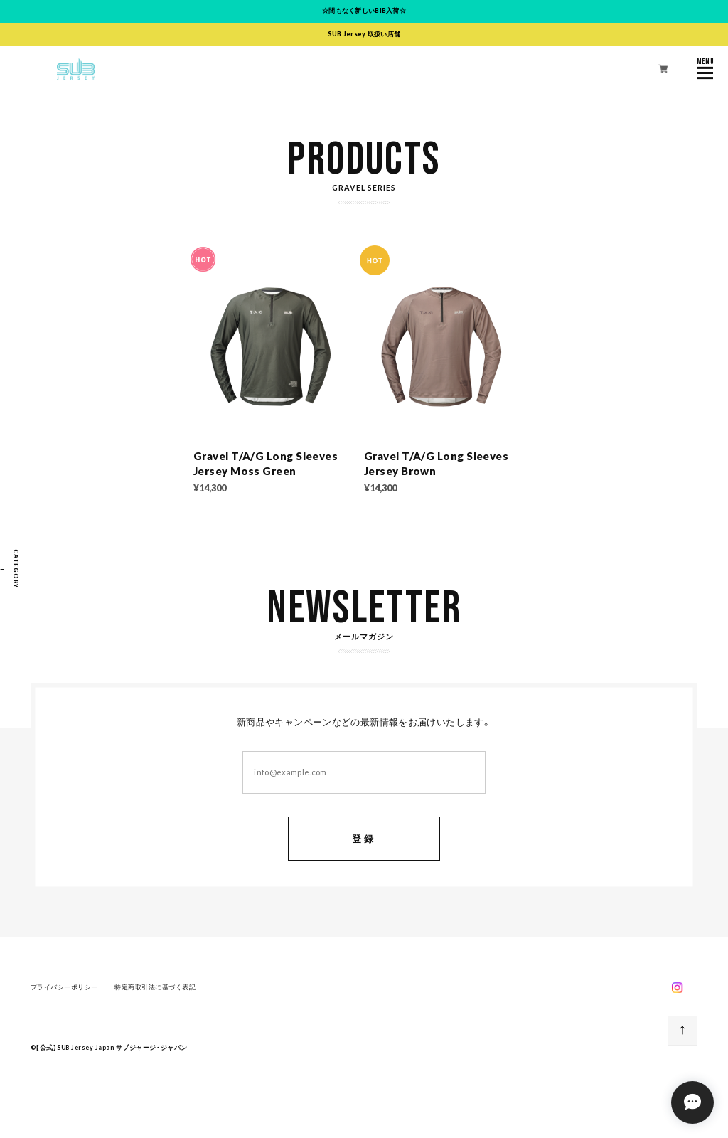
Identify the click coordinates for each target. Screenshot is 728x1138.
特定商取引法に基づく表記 (155, 989)
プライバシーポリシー (64, 989)
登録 (364, 840)
